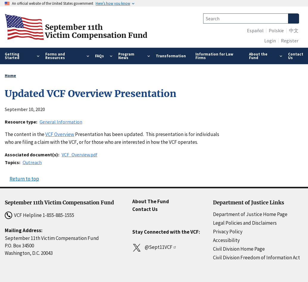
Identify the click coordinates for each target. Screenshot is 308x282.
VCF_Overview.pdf (79, 155)
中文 (293, 30)
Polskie (276, 30)
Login (270, 40)
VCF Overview (59, 134)
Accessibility (226, 240)
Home (10, 75)
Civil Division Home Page (239, 249)
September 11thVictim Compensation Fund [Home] (96, 31)
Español (255, 30)
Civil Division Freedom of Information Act (256, 257)
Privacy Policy (227, 231)
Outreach (32, 162)
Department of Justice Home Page (250, 214)
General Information (61, 122)
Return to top (24, 178)
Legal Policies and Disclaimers (245, 223)
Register (289, 40)
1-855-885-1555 (58, 215)
